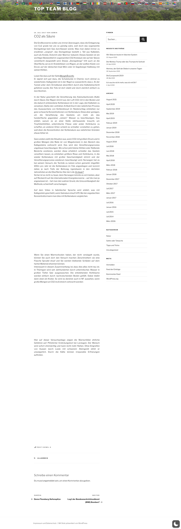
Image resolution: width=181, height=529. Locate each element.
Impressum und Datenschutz (44, 523)
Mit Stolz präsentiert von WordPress (72, 523)
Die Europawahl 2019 (114, 75)
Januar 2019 (111, 128)
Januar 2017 (111, 198)
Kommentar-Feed (113, 274)
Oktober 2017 (111, 184)
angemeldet (48, 481)
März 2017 (110, 193)
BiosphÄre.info (67, 76)
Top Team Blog (55, 9)
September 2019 (113, 109)
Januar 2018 (111, 174)
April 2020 (110, 104)
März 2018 (110, 165)
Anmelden (110, 265)
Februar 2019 (111, 123)
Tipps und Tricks (112, 245)
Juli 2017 (109, 188)
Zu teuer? (79, 172)
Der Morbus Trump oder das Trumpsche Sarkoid (125, 62)
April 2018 (110, 160)
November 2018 (113, 137)
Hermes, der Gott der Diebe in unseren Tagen (124, 68)
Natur (108, 236)
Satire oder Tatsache (114, 241)
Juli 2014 (109, 216)
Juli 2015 (109, 212)
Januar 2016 (111, 207)
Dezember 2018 (112, 132)
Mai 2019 (110, 113)
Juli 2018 (109, 146)
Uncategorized (112, 250)
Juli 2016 (109, 202)
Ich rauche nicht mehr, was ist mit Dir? (121, 82)
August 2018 (111, 142)
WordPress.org (112, 279)
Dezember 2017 (112, 179)
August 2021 (111, 99)
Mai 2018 (110, 156)
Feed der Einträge (113, 269)
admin (54, 33)
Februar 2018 (111, 170)
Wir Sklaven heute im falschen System (121, 55)
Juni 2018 (110, 151)
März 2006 (110, 221)
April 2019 (110, 118)
